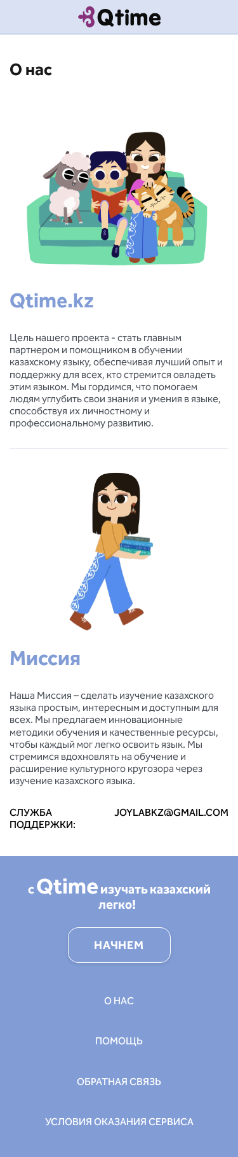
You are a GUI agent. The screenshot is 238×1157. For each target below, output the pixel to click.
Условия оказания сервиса (119, 1122)
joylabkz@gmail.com (171, 812)
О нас (119, 1001)
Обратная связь (119, 1082)
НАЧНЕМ (119, 945)
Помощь (119, 1041)
